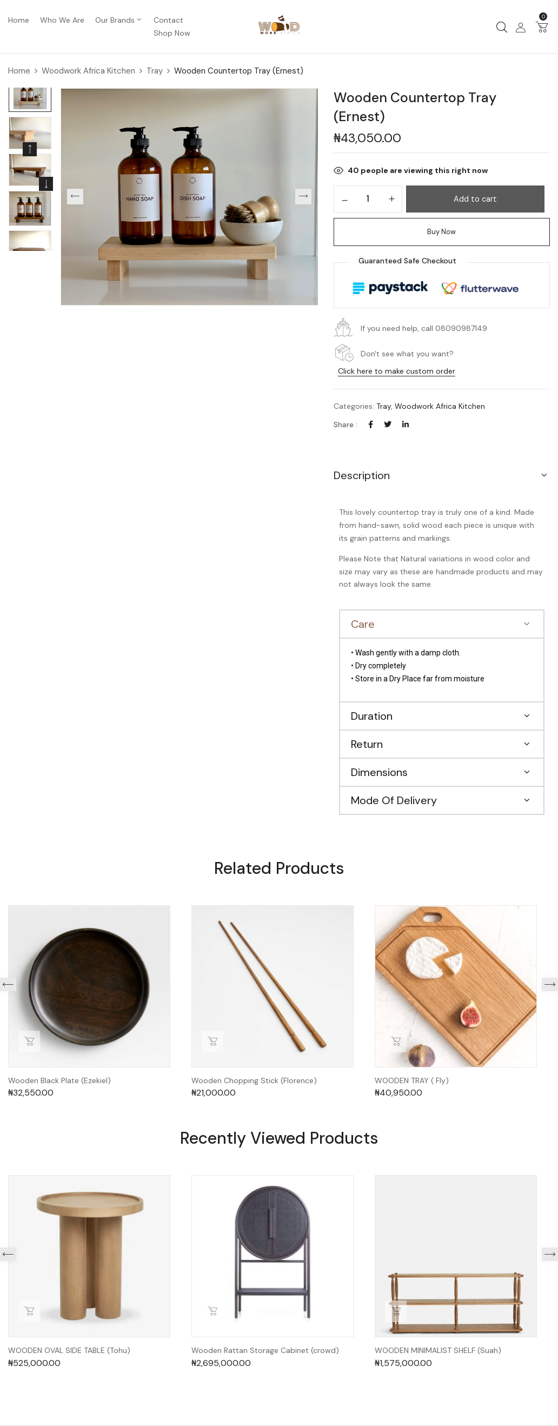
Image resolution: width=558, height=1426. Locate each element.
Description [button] (362, 475)
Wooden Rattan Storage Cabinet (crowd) (265, 1350)
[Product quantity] (368, 198)
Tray (155, 70)
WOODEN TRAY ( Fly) (412, 1080)
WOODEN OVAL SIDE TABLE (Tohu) (69, 1350)
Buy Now (441, 231)
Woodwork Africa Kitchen (88, 70)
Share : (345, 424)
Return (367, 744)
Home (19, 70)
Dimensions (379, 772)
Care (363, 624)
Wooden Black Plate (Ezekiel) (59, 1080)
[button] (542, 26)
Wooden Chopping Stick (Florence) (254, 1080)
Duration (372, 716)
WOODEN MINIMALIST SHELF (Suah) (438, 1350)
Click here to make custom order (396, 371)
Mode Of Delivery (394, 800)
